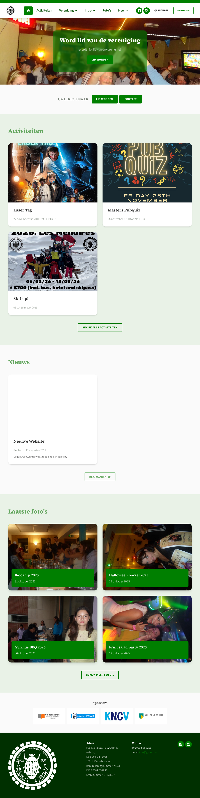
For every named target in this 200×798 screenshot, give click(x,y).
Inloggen (183, 10)
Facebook (139, 10)
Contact (131, 99)
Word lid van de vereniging (100, 40)
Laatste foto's (27, 511)
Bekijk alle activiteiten (100, 327)
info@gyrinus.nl (148, 752)
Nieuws (19, 362)
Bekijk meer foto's (100, 675)
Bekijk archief (100, 477)
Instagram (146, 10)
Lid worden (100, 60)
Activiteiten (25, 131)
